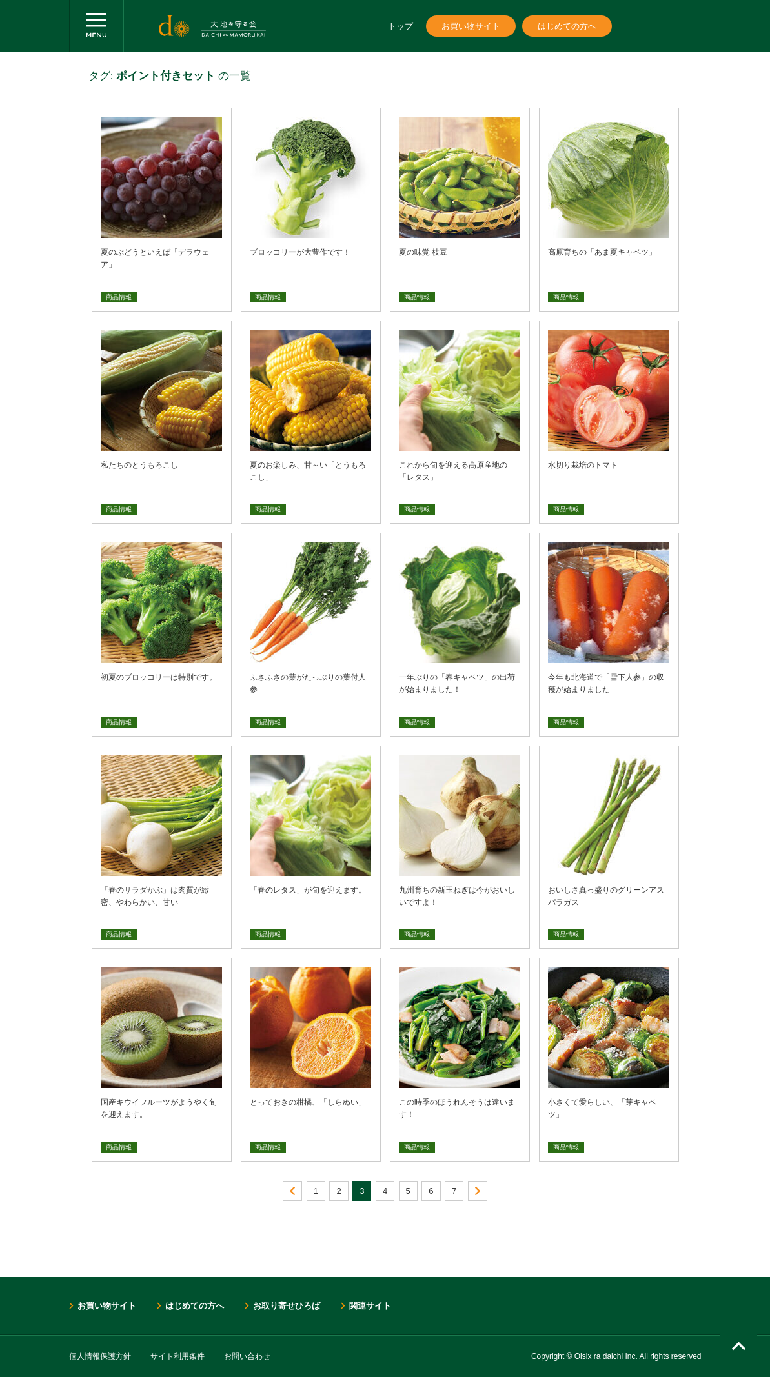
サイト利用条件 (177, 1356)
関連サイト (370, 1306)
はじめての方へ (567, 26)
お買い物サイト (470, 26)
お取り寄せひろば (286, 1306)
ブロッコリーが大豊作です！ (300, 252)
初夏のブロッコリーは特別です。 (159, 677)
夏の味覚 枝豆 (423, 252)
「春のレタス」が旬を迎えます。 (308, 890)
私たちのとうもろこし (139, 465)
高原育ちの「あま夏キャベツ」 (602, 252)
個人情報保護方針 (100, 1356)
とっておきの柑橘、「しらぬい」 (308, 1102)
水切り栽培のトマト (583, 465)
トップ (400, 26)
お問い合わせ (247, 1356)
